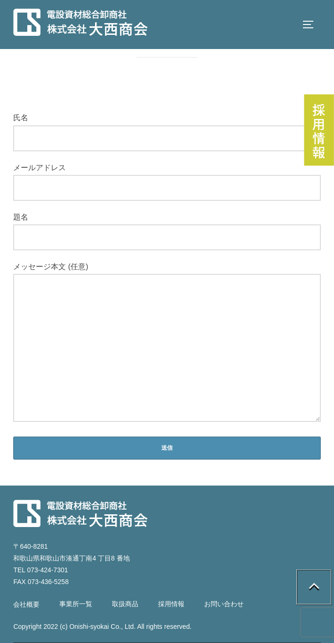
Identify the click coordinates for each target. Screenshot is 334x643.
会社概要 (26, 604)
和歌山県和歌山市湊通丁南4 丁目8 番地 (71, 558)
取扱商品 (125, 604)
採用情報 (171, 604)
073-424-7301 (47, 570)
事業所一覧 (75, 604)
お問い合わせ (224, 604)
